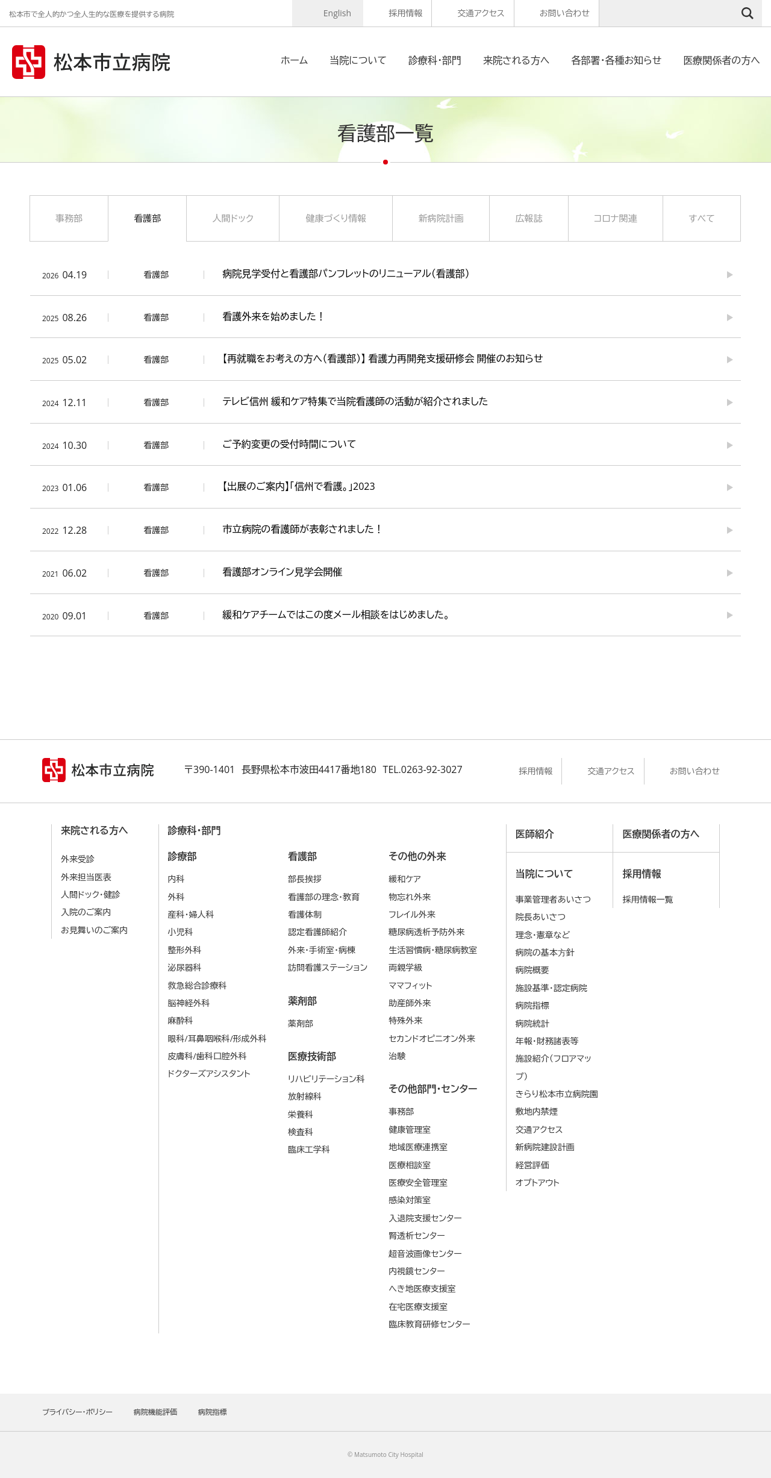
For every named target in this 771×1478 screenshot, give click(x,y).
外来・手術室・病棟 (321, 950)
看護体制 (305, 914)
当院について (358, 60)
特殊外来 (405, 1020)
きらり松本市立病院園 (557, 1094)
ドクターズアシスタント (209, 1073)
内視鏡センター (417, 1271)
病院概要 (532, 969)
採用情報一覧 (647, 899)
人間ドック (233, 218)
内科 (176, 879)
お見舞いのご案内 (94, 930)
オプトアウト (538, 1182)
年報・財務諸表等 (547, 1041)
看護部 (147, 218)
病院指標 (532, 1005)
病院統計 (532, 1023)
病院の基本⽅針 (545, 952)
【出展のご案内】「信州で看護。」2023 (298, 486)
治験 (397, 1056)
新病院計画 (441, 218)
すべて (701, 218)
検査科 (300, 1132)
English (337, 13)
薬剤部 (302, 1000)
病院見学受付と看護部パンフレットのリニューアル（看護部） (345, 273)
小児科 (180, 932)
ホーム (294, 60)
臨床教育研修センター (429, 1324)
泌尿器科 (185, 967)
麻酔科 (180, 1020)
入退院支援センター (425, 1218)
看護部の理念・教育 (324, 897)
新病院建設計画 (545, 1147)
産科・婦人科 (191, 914)
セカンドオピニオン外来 (432, 1038)
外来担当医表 (86, 877)
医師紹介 (535, 834)
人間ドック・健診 (90, 894)
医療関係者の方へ (721, 60)
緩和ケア (405, 879)
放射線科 (305, 1096)
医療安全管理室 (418, 1182)
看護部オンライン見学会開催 (282, 571)
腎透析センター (417, 1235)
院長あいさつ (541, 916)
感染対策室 (410, 1200)
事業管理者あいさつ (553, 899)
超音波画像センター (425, 1253)
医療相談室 (410, 1165)
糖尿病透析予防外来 (426, 932)
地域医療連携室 (418, 1147)
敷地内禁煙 (537, 1111)
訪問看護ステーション (327, 967)
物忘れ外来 (410, 897)
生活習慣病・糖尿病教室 (433, 950)
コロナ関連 (615, 218)
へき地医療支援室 (422, 1288)
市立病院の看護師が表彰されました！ (303, 529)
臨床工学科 (309, 1149)
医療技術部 (312, 1056)
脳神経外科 (189, 1003)
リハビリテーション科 (326, 1079)
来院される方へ (516, 60)
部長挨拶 (305, 879)
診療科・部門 (434, 60)
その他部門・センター (433, 1088)
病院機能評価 (155, 1412)
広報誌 (528, 218)
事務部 (69, 218)
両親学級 (405, 967)
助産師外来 (410, 1003)
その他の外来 (417, 856)
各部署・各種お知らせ (616, 60)
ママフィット (410, 985)
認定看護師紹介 (317, 932)
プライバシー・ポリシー (77, 1412)
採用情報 (405, 13)
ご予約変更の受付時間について (289, 444)
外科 (176, 897)
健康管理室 (410, 1129)
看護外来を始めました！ (274, 316)
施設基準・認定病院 (551, 988)
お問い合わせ (565, 13)
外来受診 (78, 859)
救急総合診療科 (197, 985)
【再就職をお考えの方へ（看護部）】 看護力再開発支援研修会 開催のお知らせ (382, 358)
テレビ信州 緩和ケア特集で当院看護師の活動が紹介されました (355, 401)
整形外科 (185, 950)
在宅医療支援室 (418, 1306)
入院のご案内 (86, 912)
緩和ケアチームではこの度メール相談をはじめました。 (335, 614)
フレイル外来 (412, 914)
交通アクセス (481, 13)
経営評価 (532, 1165)
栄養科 (300, 1114)
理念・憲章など (543, 935)
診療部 (182, 856)
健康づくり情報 (335, 218)
